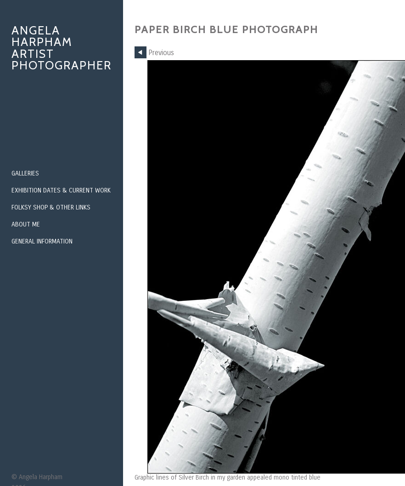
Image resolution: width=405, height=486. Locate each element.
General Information (42, 241)
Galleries (25, 173)
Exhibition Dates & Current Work (61, 190)
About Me (25, 224)
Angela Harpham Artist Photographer (61, 47)
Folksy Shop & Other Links (50, 207)
